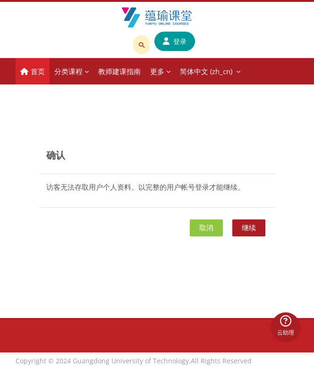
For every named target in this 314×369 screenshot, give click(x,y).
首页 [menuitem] (38, 71)
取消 (206, 227)
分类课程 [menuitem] (68, 71)
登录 (175, 41)
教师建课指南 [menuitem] (119, 71)
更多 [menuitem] (157, 71)
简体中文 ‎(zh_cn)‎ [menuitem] (206, 71)
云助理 (286, 325)
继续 (249, 227)
